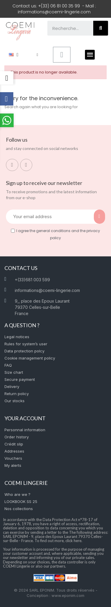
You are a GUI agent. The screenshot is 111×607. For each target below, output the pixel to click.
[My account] (37, 54)
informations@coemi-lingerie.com (54, 12)
